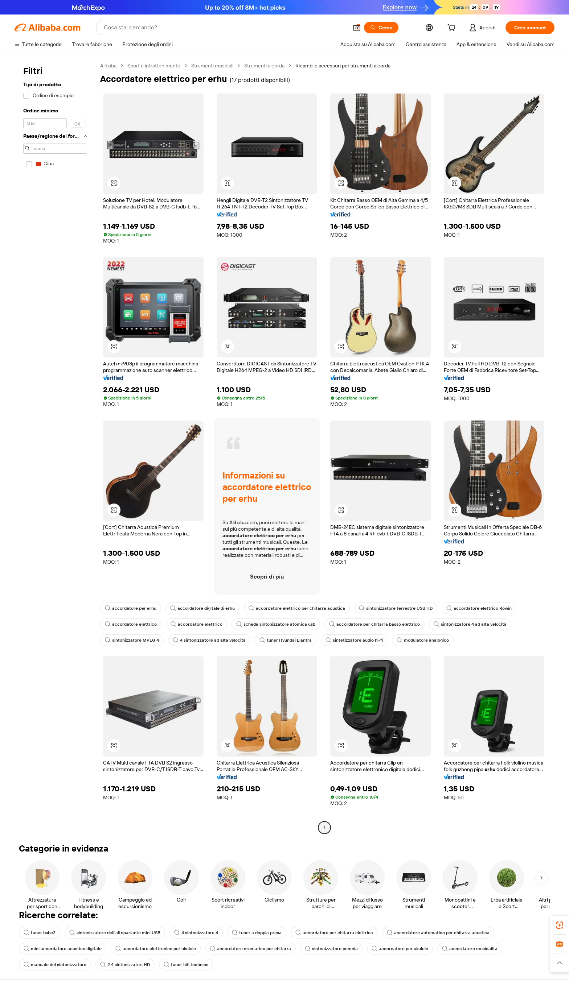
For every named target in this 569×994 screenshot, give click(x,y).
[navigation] (55, 447)
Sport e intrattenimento (153, 66)
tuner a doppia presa (257, 933)
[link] (559, 925)
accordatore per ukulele (400, 949)
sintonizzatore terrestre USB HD (396, 608)
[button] (356, 27)
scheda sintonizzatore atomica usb (275, 624)
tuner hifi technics (186, 965)
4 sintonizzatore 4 (196, 933)
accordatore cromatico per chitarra (250, 949)
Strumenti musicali (212, 66)
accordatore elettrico (131, 624)
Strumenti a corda (264, 66)
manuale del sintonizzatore (55, 965)
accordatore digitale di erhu (202, 608)
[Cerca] (381, 27)
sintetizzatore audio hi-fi (354, 640)
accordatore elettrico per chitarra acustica (297, 608)
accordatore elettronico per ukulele (155, 949)
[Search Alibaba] (225, 28)
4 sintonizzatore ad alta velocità (209, 640)
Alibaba (108, 66)
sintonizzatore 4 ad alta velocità (470, 624)
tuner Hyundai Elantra (285, 640)
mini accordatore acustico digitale (63, 949)
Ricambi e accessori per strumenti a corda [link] (342, 66)
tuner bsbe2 (40, 933)
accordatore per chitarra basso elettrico (374, 624)
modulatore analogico (423, 640)
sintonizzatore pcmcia (331, 949)
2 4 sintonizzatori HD (125, 965)
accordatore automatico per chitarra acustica (438, 933)
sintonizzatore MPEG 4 (132, 640)
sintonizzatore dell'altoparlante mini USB (114, 933)
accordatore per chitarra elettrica (334, 933)
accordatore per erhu (130, 608)
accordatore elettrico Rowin (479, 608)
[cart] (452, 29)
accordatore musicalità (470, 949)
